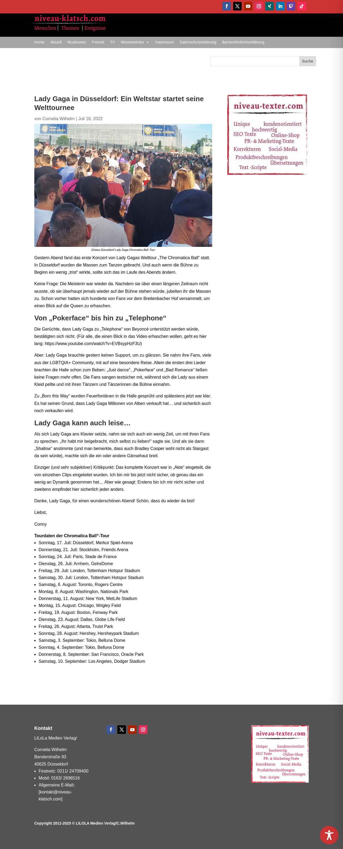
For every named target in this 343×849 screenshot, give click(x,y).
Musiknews (76, 42)
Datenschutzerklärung (198, 42)
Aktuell (55, 42)
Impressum (164, 42)
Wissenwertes (132, 42)
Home (39, 42)
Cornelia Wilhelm (58, 118)
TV (112, 42)
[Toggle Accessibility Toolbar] (329, 835)
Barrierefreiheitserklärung (243, 42)
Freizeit (98, 42)
